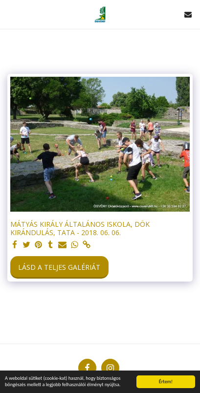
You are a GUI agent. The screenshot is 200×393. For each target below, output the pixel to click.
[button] (10, 14)
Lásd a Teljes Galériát (59, 267)
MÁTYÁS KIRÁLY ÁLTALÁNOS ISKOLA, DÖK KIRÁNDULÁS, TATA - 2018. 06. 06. (80, 228)
